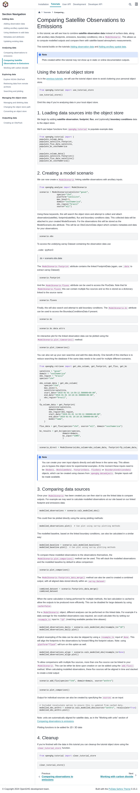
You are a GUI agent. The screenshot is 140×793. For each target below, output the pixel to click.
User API (66, 4)
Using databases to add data (16, 32)
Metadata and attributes (14, 37)
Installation (43, 4)
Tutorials (55, 4)
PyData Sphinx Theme (120, 789)
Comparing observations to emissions (15, 54)
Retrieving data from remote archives (16, 85)
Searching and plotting (13, 91)
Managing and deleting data (16, 102)
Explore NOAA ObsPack (14, 79)
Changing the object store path (17, 107)
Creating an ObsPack (13, 123)
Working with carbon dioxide (16, 68)
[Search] (130, 4)
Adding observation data (14, 24)
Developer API (95, 4)
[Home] (39, 12)
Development (79, 4)
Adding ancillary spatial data (16, 28)
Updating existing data (13, 41)
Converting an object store (15, 111)
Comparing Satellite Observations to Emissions (16, 62)
